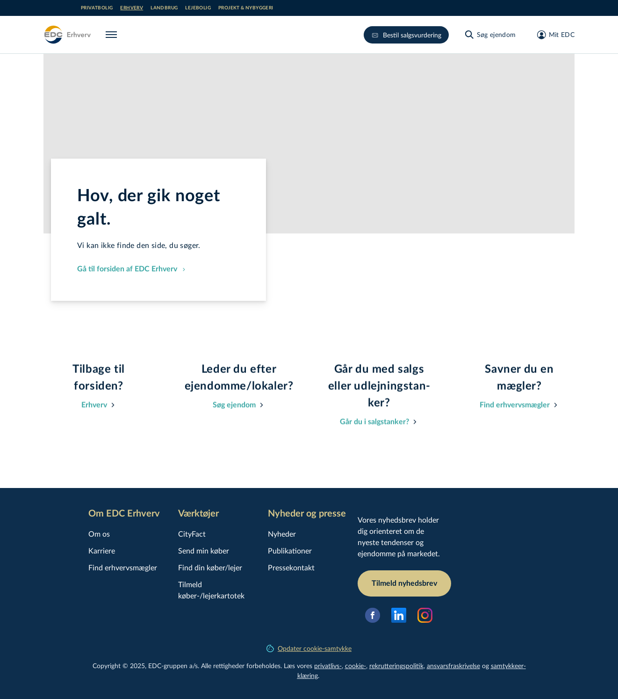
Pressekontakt (291, 567)
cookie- (355, 666)
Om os (99, 533)
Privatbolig (97, 8)
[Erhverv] (67, 34)
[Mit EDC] (553, 34)
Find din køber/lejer (210, 567)
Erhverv (131, 8)
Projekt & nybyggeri (245, 8)
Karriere (101, 550)
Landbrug (164, 8)
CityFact (192, 533)
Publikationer (290, 550)
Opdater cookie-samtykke (309, 648)
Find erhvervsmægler (122, 567)
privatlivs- (328, 666)
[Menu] (113, 34)
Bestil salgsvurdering (406, 35)
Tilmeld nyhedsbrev (404, 583)
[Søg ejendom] (490, 34)
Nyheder (282, 533)
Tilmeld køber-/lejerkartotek (211, 590)
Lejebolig (198, 8)
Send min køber (203, 550)
